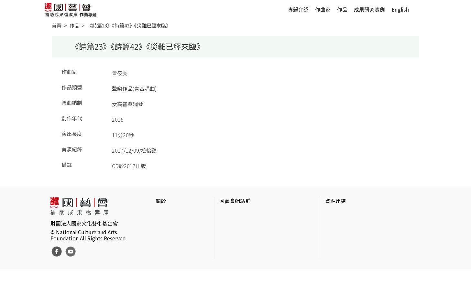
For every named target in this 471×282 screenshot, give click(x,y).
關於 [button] (161, 201)
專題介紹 (298, 9)
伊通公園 (335, 224)
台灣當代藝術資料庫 (348, 213)
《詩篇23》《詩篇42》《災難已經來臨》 (129, 25)
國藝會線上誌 (234, 224)
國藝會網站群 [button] (234, 201)
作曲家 (323, 9)
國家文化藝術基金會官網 (247, 213)
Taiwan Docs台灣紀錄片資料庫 (360, 265)
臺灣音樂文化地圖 (346, 244)
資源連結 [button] (335, 201)
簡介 (161, 213)
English (400, 9)
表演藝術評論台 (237, 234)
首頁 (56, 25)
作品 (342, 9)
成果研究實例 (369, 9)
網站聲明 (166, 224)
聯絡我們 (166, 234)
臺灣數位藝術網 (343, 234)
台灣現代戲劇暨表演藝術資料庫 (361, 255)
